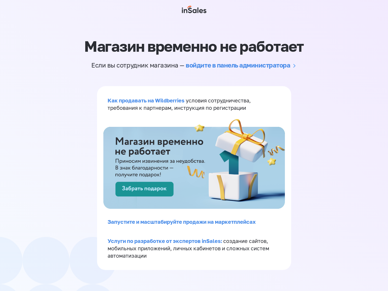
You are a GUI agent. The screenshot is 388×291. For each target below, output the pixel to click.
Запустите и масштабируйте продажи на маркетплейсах (182, 222)
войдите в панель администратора (238, 65)
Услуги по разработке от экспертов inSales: (165, 241)
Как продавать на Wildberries (146, 100)
